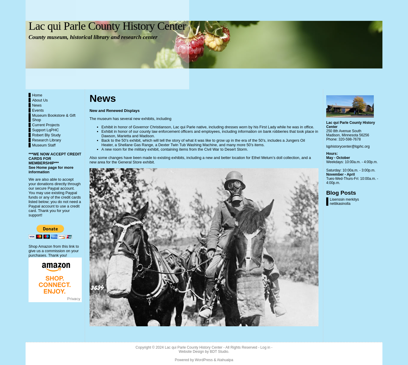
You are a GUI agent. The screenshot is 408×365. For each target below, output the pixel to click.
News (37, 105)
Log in (265, 347)
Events (38, 110)
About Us (40, 100)
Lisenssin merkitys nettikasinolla (344, 201)
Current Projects (45, 125)
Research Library (46, 140)
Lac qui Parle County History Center (107, 26)
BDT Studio (219, 352)
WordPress (204, 360)
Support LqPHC (45, 130)
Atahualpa (225, 360)
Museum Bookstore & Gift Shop (54, 117)
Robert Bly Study (46, 135)
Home (37, 95)
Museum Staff (44, 145)
